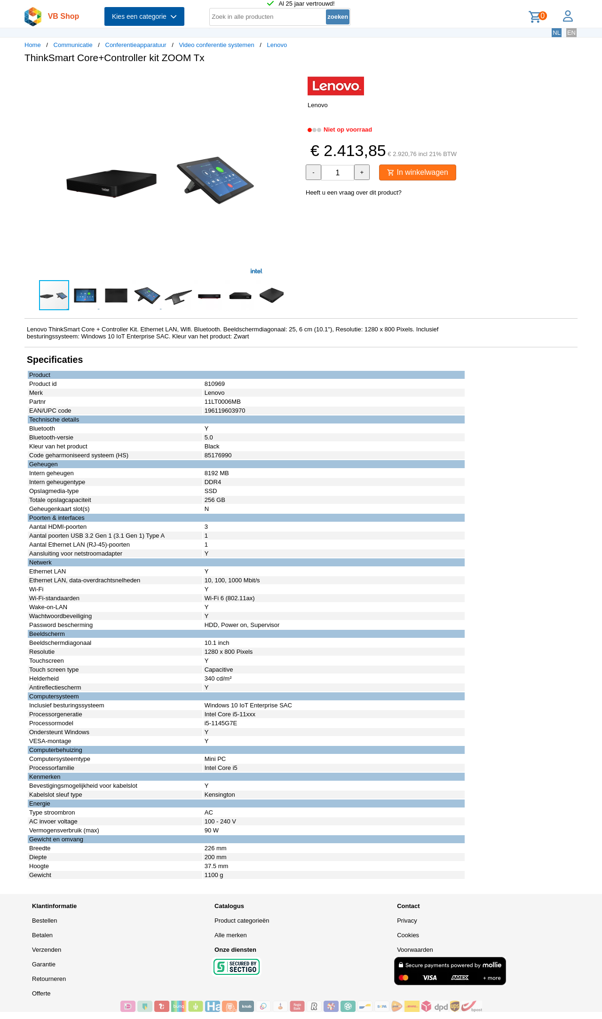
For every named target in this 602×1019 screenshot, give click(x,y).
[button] (292, 80)
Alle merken (230, 935)
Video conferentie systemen (216, 44)
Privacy (407, 920)
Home (32, 44)
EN (571, 32)
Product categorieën (241, 920)
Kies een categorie (144, 16)
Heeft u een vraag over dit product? (354, 192)
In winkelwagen (417, 172)
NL (557, 32)
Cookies (408, 935)
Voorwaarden (415, 949)
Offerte (41, 993)
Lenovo (277, 44)
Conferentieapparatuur (135, 44)
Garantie (43, 964)
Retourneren (49, 978)
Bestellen (44, 920)
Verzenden (46, 949)
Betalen (42, 935)
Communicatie (73, 44)
